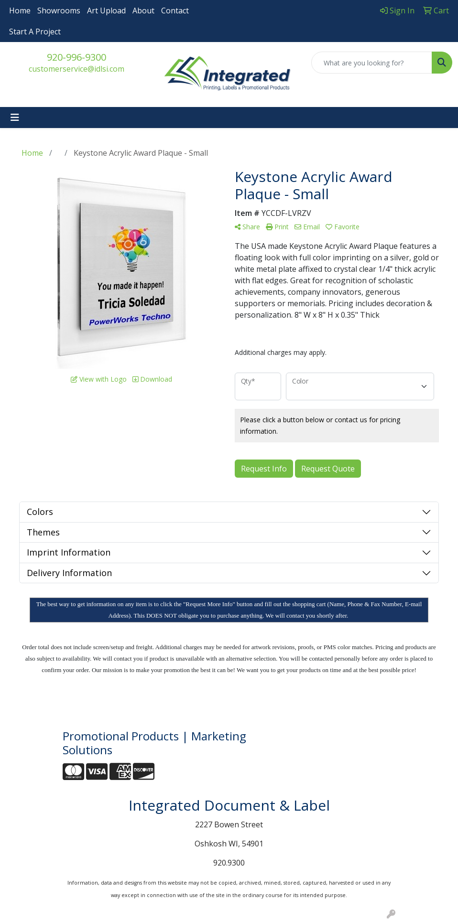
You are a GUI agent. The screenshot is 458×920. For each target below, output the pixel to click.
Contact (175, 10)
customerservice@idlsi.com (76, 69)
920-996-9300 (76, 57)
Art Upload (106, 10)
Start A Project (35, 31)
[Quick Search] (371, 63)
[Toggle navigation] (15, 117)
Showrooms (58, 10)
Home (20, 10)
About (143, 10)
